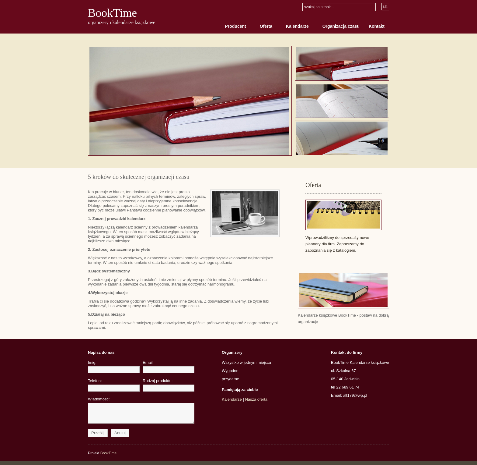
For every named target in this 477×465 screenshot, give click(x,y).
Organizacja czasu (341, 26)
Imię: (114, 366)
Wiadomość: (114, 412)
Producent (235, 26)
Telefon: (114, 385)
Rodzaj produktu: (168, 385)
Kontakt (377, 26)
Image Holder (190, 101)
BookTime (112, 12)
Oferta (266, 26)
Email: (168, 366)
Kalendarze (297, 26)
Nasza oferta (256, 399)
